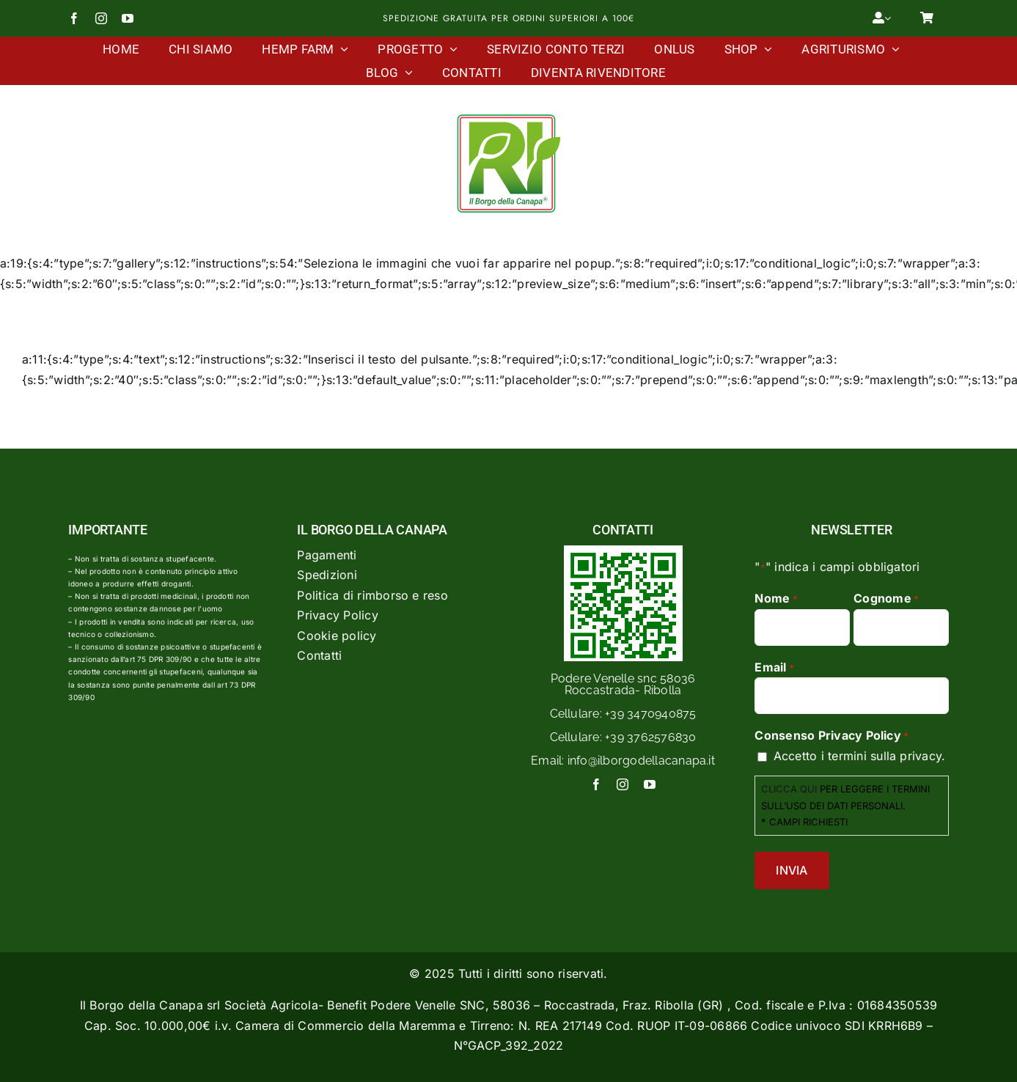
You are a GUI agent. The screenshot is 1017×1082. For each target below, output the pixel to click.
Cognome (886, 599)
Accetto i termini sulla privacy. (860, 755)
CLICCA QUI (789, 789)
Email (774, 668)
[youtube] (127, 18)
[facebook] (74, 18)
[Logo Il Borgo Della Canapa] (509, 114)
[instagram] (101, 18)
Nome (776, 599)
